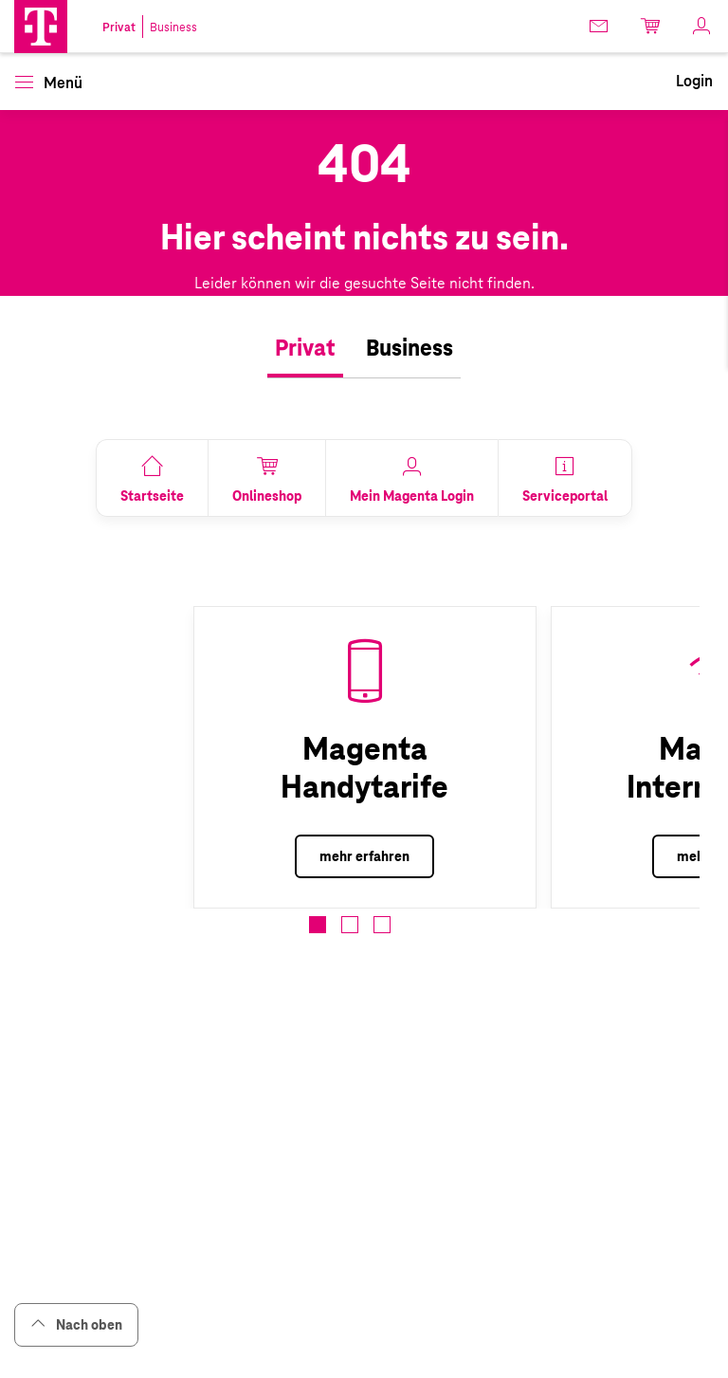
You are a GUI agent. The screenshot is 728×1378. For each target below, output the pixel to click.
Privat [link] (119, 27)
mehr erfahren (364, 856)
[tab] (305, 349)
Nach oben (76, 1324)
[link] (600, 25)
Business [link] (173, 27)
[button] (40, 26)
